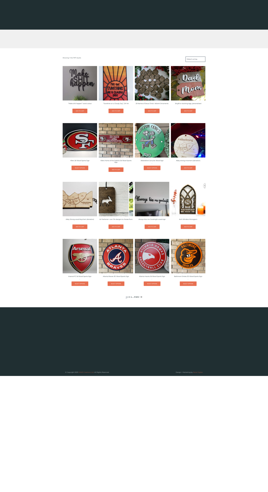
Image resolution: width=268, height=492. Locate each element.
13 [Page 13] (138, 322)
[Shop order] (195, 84)
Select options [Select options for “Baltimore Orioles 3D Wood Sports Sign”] (188, 308)
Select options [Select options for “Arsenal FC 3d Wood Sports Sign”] (80, 308)
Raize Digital (198, 378)
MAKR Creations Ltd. (86, 378)
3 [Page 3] (129, 322)
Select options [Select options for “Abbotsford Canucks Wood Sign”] (152, 193)
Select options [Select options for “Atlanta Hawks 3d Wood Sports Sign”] (152, 308)
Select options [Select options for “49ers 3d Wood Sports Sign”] (80, 193)
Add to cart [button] (80, 136)
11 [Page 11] (134, 322)
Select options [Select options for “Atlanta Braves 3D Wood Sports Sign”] (116, 308)
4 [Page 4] (131, 322)
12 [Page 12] (136, 322)
